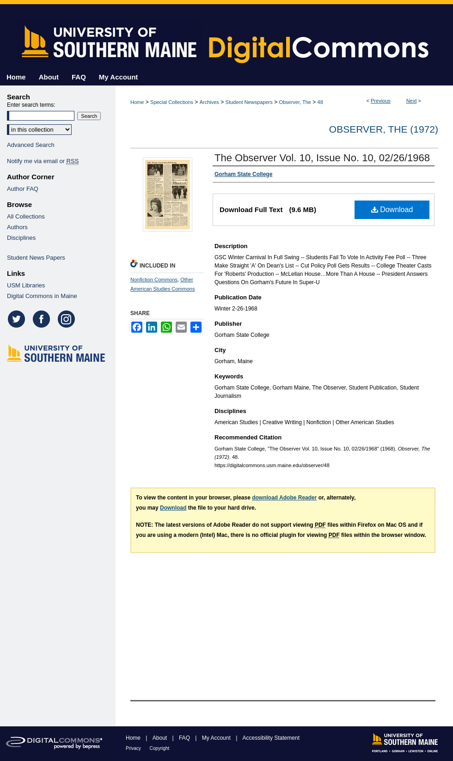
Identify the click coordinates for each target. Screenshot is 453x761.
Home (137, 102)
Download (392, 209)
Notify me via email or (43, 161)
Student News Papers (36, 257)
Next (411, 100)
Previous (381, 100)
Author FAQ (22, 188)
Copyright (160, 748)
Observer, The (295, 102)
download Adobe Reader (284, 497)
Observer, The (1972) (383, 129)
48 (320, 102)
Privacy (134, 748)
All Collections (26, 216)
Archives (209, 102)
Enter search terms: (31, 105)
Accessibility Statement (271, 738)
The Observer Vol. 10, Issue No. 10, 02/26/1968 (322, 158)
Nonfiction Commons (154, 279)
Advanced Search (31, 144)
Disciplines (21, 237)
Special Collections (171, 102)
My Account (217, 738)
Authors (17, 227)
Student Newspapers (249, 102)
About (161, 738)
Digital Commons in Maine (42, 295)
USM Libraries (26, 285)
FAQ (185, 738)
